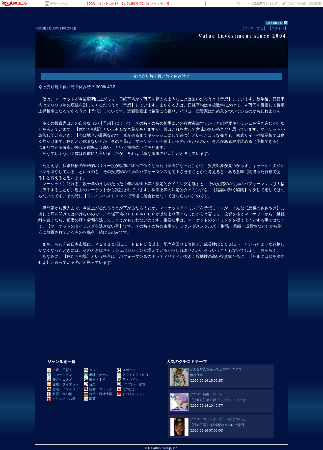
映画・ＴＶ (94, 379)
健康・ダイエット (63, 384)
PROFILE (69, 28)
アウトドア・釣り (133, 375)
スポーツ (126, 370)
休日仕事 (196, 375)
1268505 (274, 23)
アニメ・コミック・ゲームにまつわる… (219, 419)
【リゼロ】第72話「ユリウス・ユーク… (219, 400)
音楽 (90, 384)
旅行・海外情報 (98, 394)
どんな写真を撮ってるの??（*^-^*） (216, 369)
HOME (41, 28)
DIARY (54, 28)
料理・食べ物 (59, 394)
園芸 (90, 399)
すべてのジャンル (133, 394)
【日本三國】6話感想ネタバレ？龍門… (219, 425)
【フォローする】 (254, 28)
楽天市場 (315, 3)
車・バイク (128, 379)
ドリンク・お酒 (61, 399)
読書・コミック (98, 389)
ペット (91, 370)
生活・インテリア (63, 389)
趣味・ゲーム (59, 3)
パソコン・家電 (131, 384)
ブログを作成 (296, 3)
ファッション (59, 375)
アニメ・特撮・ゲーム (206, 394)
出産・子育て (59, 370)
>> (262, 3)
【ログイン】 (278, 28)
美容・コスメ (59, 379)
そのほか (126, 389)
